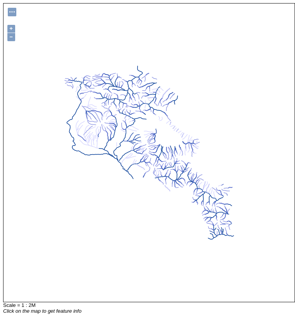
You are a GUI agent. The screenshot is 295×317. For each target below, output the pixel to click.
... (12, 11)
